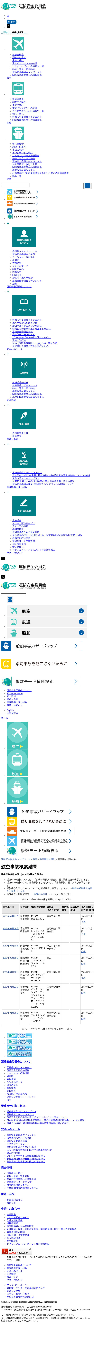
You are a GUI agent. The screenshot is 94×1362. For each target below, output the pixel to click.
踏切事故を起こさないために (27, 326)
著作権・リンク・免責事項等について (26, 1288)
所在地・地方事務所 (22, 278)
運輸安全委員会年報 (22, 331)
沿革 (14, 283)
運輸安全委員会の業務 (23, 254)
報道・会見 (12, 439)
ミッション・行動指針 (23, 257)
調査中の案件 (19, 57)
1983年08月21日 (11, 916)
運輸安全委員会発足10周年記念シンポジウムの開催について (42, 484)
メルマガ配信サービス (23, 523)
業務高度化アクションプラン (27, 472)
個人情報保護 (19, 544)
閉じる (4, 718)
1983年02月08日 (11, 1013)
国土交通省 (12, 713)
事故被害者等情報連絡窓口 (20, 1297)
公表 (83, 922)
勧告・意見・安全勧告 (23, 69)
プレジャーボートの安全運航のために (31, 337)
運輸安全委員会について (19, 286)
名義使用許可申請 (21, 538)
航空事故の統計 (47, 859)
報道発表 (16, 436)
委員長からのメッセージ (24, 251)
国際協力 (16, 272)
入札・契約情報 (20, 526)
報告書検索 (18, 54)
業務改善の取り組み (17, 487)
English (10, 710)
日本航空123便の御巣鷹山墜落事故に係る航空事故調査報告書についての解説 (51, 475)
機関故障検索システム (23, 170)
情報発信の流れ (20, 382)
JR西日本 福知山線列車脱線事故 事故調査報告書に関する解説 (43, 481)
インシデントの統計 (22, 152)
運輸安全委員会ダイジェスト (27, 72)
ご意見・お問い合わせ (18, 1294)
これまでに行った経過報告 (25, 155)
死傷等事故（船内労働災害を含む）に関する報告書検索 (40, 173)
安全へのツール (15, 349)
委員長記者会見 (20, 433)
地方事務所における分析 (24, 164)
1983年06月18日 (11, 958)
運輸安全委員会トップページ (15, 859)
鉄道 (9, 123)
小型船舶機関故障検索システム (28, 397)
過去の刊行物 (19, 340)
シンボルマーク (20, 266)
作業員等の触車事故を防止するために (31, 328)
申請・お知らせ (15, 553)
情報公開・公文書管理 (23, 541)
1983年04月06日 (11, 972)
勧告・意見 (18, 114)
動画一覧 (16, 176)
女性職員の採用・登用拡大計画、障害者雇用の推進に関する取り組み (47, 535)
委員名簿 (16, 263)
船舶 (9, 179)
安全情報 (11, 400)
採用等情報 (18, 529)
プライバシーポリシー (18, 1285)
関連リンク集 (13, 1291)
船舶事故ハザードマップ (24, 385)
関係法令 (16, 275)
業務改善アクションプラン (25, 478)
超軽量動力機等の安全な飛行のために (31, 346)
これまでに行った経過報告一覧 (28, 66)
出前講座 (16, 520)
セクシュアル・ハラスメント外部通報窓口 (33, 550)
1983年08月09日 (11, 928)
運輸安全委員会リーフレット (27, 281)
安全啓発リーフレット (23, 334)
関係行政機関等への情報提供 (27, 75)
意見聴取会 (18, 547)
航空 (9, 78)
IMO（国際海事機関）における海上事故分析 (34, 343)
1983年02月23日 (11, 987)
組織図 (15, 260)
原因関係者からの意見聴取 (25, 532)
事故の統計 (18, 60)
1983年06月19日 (11, 945)
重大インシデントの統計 (24, 63)
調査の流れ (18, 269)
